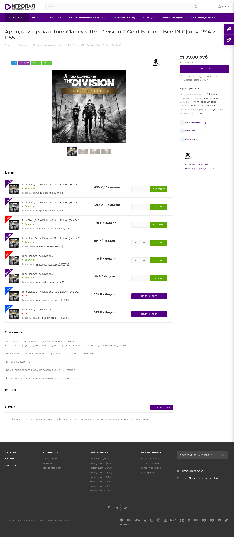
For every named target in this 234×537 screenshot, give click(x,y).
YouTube (125, 507)
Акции (9, 458)
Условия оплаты (150, 463)
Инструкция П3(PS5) (101, 486)
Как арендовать (152, 452)
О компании (50, 458)
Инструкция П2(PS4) (101, 467)
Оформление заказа (152, 458)
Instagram (108, 507)
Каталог (11, 452)
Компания (50, 452)
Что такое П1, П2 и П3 (191, 128)
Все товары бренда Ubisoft (199, 160)
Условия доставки (151, 467)
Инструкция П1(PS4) (101, 463)
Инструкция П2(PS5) (101, 481)
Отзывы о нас (187, 134)
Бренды (10, 465)
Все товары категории (197, 155)
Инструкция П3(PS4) (101, 472)
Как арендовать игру (190, 121)
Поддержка (147, 472)
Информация (99, 452)
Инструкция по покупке (103, 490)
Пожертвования (52, 467)
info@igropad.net (192, 470)
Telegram (117, 507)
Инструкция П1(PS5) (100, 477)
